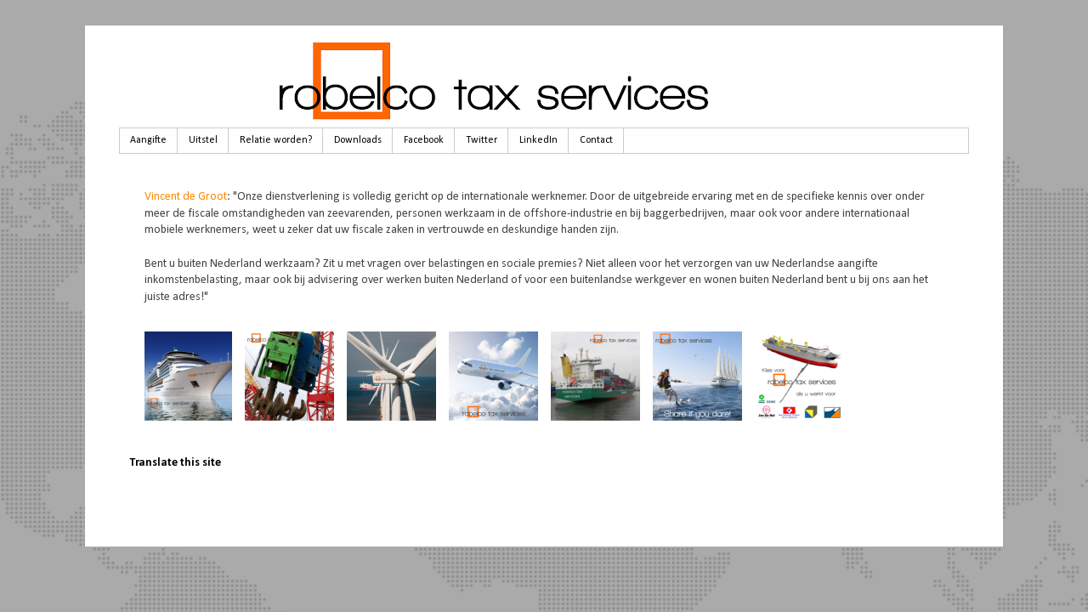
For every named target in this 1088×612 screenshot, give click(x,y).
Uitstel (203, 140)
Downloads (358, 140)
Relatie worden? (276, 140)
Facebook (424, 140)
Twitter (481, 140)
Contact (596, 140)
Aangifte (148, 140)
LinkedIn (538, 140)
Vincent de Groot (185, 196)
